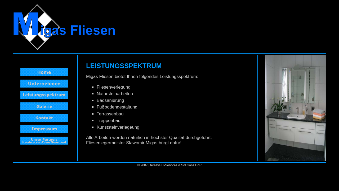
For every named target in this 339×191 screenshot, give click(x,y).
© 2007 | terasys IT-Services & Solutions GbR (169, 165)
